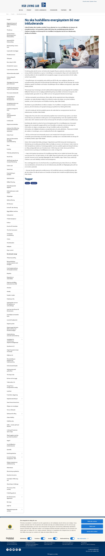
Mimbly (8, 291)
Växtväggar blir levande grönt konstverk (12, 83)
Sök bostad (10, 524)
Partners (66, 10)
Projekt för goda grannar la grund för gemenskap (13, 88)
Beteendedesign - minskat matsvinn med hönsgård (12, 263)
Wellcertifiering (11, 200)
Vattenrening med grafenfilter (11, 370)
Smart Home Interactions (13, 402)
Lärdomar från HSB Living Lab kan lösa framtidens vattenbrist (13, 129)
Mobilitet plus (10, 421)
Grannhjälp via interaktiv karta (13, 315)
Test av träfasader (11, 410)
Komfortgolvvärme (11, 453)
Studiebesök (56, 10)
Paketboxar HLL (10, 299)
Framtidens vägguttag (12, 395)
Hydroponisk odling (11, 413)
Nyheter (92, 1)
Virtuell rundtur (86, 1)
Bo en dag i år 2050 (11, 62)
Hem (7, 14)
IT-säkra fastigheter (11, 218)
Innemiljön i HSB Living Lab (12, 479)
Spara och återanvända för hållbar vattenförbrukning (12, 140)
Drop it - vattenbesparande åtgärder (11, 115)
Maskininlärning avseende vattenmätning (13, 334)
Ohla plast (9, 58)
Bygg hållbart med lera (12, 211)
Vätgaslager (10, 196)
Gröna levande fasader (12, 365)
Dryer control (10, 250)
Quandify (9, 449)
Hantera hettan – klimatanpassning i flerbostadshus (11, 35)
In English (46, 526)
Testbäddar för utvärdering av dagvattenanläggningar (12, 341)
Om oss (24, 10)
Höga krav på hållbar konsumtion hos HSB (12, 283)
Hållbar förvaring (11, 182)
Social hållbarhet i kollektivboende (11, 445)
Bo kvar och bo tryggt (12, 378)
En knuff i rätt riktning (12, 207)
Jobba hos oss (29, 526)
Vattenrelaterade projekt (13, 73)
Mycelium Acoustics (12, 475)
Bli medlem (10, 526)
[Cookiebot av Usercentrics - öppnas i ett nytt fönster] (10, 553)
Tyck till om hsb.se (49, 528)
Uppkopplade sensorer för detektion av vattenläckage (12, 304)
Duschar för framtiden (12, 226)
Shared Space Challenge (12, 484)
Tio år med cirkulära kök (12, 93)
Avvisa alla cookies (92, 546)
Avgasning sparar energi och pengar (12, 350)
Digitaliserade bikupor (12, 398)
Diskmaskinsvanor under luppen (13, 191)
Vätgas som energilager (12, 406)
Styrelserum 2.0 (10, 346)
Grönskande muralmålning (10, 234)
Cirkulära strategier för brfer (12, 109)
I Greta (8, 239)
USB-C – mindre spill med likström (13, 425)
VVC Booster (10, 203)
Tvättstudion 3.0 (11, 382)
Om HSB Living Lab (31, 524)
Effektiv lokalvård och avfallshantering (12, 463)
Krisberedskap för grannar (11, 77)
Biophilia (9, 273)
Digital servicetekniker (12, 124)
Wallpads (9, 246)
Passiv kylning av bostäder (11, 173)
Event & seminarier (43, 10)
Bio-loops (9, 502)
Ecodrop (9, 149)
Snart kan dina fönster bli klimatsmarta (13, 310)
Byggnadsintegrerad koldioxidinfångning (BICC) (12, 24)
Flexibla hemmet (11, 54)
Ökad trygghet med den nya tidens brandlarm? (12, 436)
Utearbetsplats (10, 242)
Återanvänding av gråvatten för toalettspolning (11, 360)
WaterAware (10, 467)
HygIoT (8, 440)
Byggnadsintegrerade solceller (12, 510)
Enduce (8, 222)
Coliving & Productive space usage (12, 430)
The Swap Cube (10, 374)
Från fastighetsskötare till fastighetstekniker (12, 268)
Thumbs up (9, 30)
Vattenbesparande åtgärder (11, 186)
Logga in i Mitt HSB (49, 524)
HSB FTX (9, 505)
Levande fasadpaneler (12, 320)
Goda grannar (10, 215)
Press (95, 1)
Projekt (31, 10)
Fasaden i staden (11, 295)
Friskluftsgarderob (11, 493)
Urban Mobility (10, 417)
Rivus (8, 145)
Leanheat (9, 391)
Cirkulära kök (10, 120)
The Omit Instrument (12, 230)
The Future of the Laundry (11, 488)
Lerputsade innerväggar (12, 51)
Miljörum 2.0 (10, 355)
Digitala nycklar (10, 323)
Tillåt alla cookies (92, 535)
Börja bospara (11, 528)
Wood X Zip (9, 156)
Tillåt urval (92, 541)
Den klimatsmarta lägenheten (11, 497)
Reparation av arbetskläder (10, 277)
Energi (27, 183)
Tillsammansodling (11, 257)
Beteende (34, 183)
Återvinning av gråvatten (13, 471)
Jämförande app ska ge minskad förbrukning (12, 161)
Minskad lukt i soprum (12, 66)
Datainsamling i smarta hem (12, 46)
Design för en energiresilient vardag (12, 386)
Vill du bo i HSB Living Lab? (14, 522)
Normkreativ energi (12, 254)
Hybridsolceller (10, 178)
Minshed (9, 287)
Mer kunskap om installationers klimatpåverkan (11, 98)
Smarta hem (10, 169)
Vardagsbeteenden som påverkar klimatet (12, 104)
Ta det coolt (10, 165)
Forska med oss (30, 528)
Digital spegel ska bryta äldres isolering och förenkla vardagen (12, 329)
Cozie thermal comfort (12, 69)
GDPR (45, 522)
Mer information (81, 553)
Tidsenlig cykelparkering (13, 153)
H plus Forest (10, 135)
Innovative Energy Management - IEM (11, 457)
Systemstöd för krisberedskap (10, 41)
